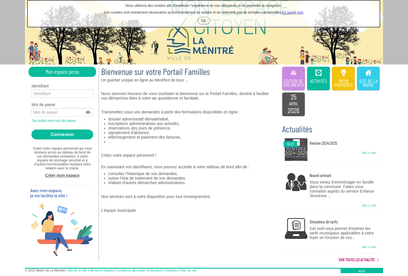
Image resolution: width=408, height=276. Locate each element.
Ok (205, 21)
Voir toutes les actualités (357, 260)
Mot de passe (43, 104)
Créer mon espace (62, 175)
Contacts (171, 270)
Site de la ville (77, 270)
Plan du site (188, 270)
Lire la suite (369, 152)
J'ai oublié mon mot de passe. (54, 121)
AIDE (362, 271)
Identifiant (40, 86)
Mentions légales (102, 270)
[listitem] (293, 104)
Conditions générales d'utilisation (139, 270)
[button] (88, 112)
